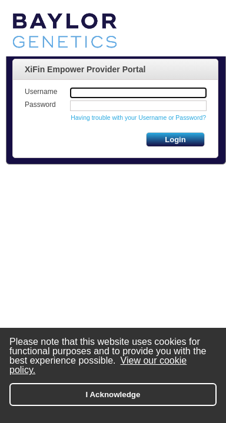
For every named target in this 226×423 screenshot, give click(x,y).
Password (40, 104)
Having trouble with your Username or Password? (138, 118)
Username (41, 92)
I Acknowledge (113, 394)
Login (175, 139)
